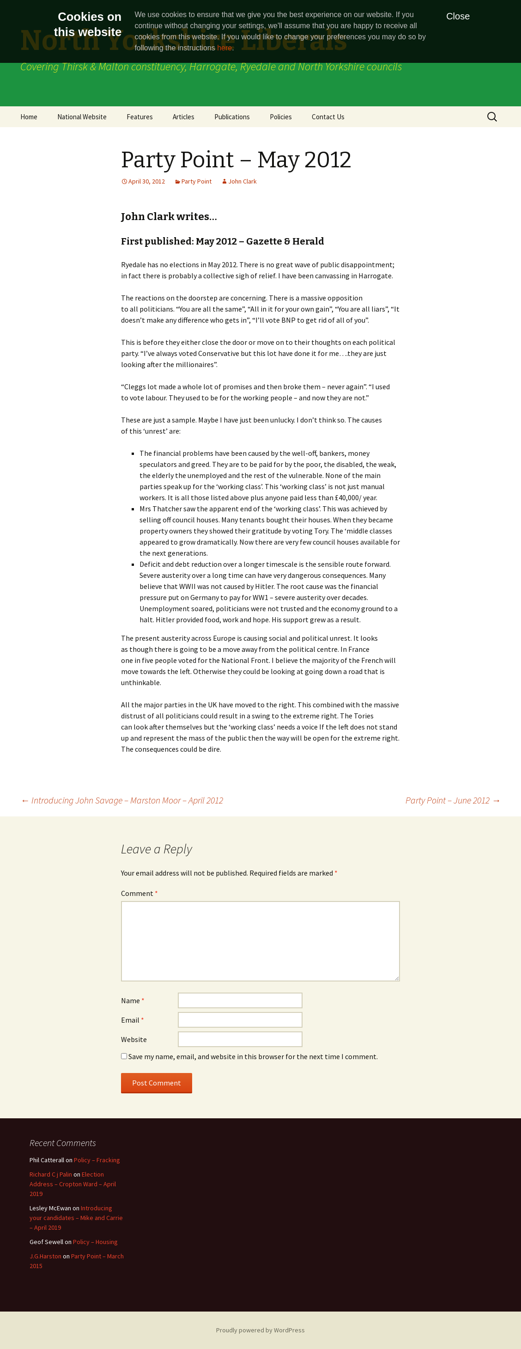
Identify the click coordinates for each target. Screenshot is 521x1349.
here (224, 48)
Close (458, 16)
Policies (281, 116)
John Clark (242, 181)
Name (133, 1000)
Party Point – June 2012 (453, 800)
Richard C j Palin (51, 1174)
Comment (139, 893)
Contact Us (328, 116)
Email (132, 1019)
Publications (232, 116)
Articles (183, 116)
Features (140, 116)
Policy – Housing (95, 1242)
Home (28, 116)
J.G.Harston (45, 1256)
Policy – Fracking (97, 1160)
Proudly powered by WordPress (260, 1330)
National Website (82, 116)
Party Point (197, 181)
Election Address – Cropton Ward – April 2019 (73, 1184)
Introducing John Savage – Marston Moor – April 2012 (121, 800)
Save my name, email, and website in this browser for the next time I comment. (253, 1056)
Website (134, 1039)
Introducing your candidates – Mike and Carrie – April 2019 (76, 1218)
